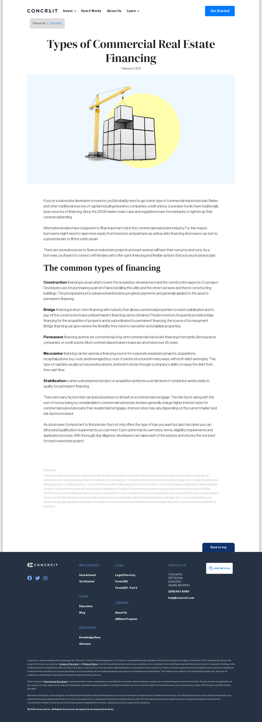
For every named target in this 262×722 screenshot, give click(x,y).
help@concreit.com (181, 598)
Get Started (220, 11)
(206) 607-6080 (178, 591)
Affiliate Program (126, 619)
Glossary (85, 644)
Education (55, 23)
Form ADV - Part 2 (126, 588)
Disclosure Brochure (55, 681)
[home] (42, 10)
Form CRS (121, 581)
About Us (114, 11)
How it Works (91, 11)
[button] (72, 11)
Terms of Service (68, 664)
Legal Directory (125, 575)
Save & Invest (87, 575)
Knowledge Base (90, 637)
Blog (82, 613)
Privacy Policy (90, 664)
